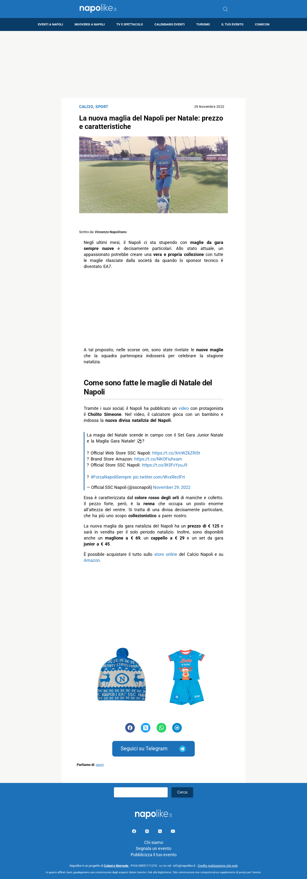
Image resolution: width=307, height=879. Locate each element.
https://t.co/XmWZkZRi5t (176, 452)
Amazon (92, 560)
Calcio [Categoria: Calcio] (86, 106)
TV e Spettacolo (129, 24)
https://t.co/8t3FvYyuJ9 (164, 464)
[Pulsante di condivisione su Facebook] (130, 728)
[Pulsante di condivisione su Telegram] (177, 728)
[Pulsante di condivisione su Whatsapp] (161, 728)
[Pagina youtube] (173, 832)
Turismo (203, 24)
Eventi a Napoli (50, 24)
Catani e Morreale (116, 865)
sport (100, 765)
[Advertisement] (153, 64)
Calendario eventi (169, 24)
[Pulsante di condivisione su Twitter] (145, 728)
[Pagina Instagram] (147, 832)
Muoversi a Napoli (90, 24)
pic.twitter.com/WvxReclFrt (159, 476)
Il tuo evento (232, 24)
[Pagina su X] (160, 832)
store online (165, 554)
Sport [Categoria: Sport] (101, 106)
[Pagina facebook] (134, 832)
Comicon (262, 24)
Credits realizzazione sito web (218, 865)
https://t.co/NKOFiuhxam (158, 458)
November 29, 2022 (171, 487)
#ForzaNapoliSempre (111, 476)
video (183, 408)
